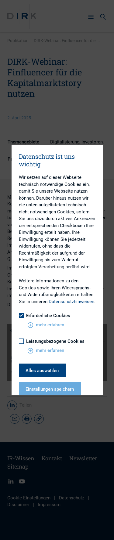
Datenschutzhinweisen (71, 301)
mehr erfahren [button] (45, 325)
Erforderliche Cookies (44, 315)
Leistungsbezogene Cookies (52, 341)
